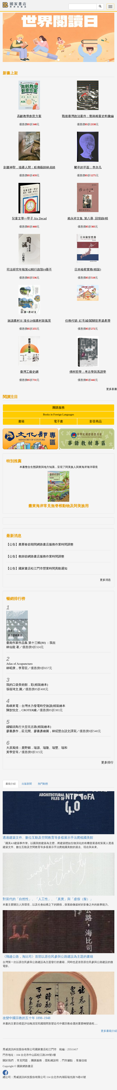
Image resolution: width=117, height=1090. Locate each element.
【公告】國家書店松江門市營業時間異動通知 (36, 568)
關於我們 (8, 1060)
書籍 (21, 421)
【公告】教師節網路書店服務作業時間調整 (35, 556)
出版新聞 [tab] (27, 783)
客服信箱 (81, 1060)
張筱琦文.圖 (14, 689)
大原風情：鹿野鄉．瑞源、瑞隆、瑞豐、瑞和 (36, 747)
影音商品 (96, 421)
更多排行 (107, 762)
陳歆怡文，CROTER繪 (21, 710)
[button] (11, 39)
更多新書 (111, 389)
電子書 (58, 421)
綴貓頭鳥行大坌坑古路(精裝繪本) (28, 727)
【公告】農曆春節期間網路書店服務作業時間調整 (39, 544)
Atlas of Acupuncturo (19, 663)
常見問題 (22, 1060)
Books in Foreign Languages (58, 414)
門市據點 (67, 1060)
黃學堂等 (12, 752)
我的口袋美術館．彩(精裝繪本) (27, 684)
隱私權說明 (51, 1060)
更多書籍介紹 (109, 1030)
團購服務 (58, 407)
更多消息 (105, 579)
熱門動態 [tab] (43, 783)
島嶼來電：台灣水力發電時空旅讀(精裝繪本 (35, 706)
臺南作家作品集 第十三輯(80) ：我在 (31, 643)
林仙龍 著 (12, 647)
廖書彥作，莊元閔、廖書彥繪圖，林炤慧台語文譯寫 (41, 731)
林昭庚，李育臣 (17, 668)
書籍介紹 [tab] (11, 783)
